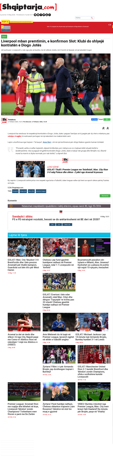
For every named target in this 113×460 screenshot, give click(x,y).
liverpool (15, 191)
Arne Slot (47, 142)
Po (52, 224)
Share (94, 119)
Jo (59, 224)
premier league (41, 191)
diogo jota (23, 191)
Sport (4, 36)
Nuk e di (67, 224)
